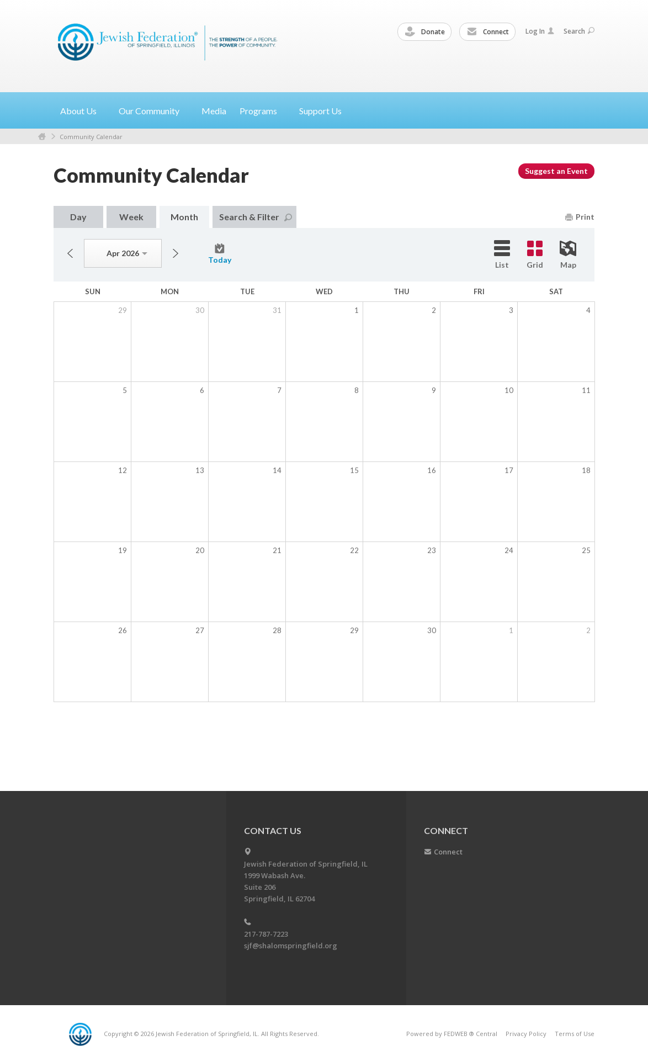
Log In (539, 31)
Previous (70, 253)
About (82, 110)
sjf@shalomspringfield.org (290, 946)
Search (579, 31)
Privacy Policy (526, 1033)
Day (78, 216)
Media (213, 110)
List (502, 254)
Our (153, 110)
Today (219, 253)
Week (131, 216)
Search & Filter (255, 216)
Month (184, 216)
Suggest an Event (556, 171)
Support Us (320, 110)
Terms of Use (574, 1033)
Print (579, 216)
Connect (488, 32)
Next (175, 253)
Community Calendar (91, 136)
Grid (535, 255)
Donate (425, 32)
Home (42, 136)
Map (568, 255)
